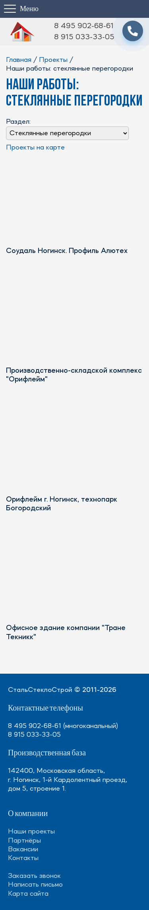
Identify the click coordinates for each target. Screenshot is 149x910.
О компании (28, 813)
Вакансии (23, 849)
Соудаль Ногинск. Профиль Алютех (67, 251)
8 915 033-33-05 (84, 37)
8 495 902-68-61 (84, 26)
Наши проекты (31, 831)
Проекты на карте (35, 147)
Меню (29, 9)
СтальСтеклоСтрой (40, 690)
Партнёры (24, 840)
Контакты (23, 858)
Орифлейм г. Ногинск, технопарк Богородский (61, 504)
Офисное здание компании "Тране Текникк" (66, 633)
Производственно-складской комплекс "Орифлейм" (74, 375)
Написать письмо (35, 884)
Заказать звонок (34, 875)
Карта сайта (28, 893)
